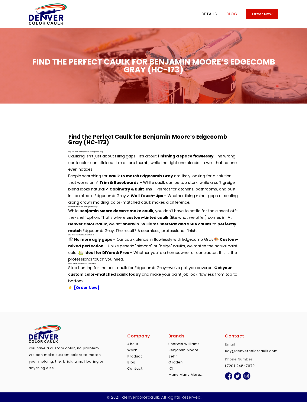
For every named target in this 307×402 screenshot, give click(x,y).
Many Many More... (185, 374)
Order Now (262, 14)
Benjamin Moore (183, 350)
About (133, 343)
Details (209, 14)
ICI (170, 368)
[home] (113, 14)
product (134, 356)
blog (231, 14)
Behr (172, 356)
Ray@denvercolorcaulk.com (251, 351)
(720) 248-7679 (240, 365)
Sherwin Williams (184, 343)
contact (135, 368)
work (132, 350)
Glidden (175, 362)
